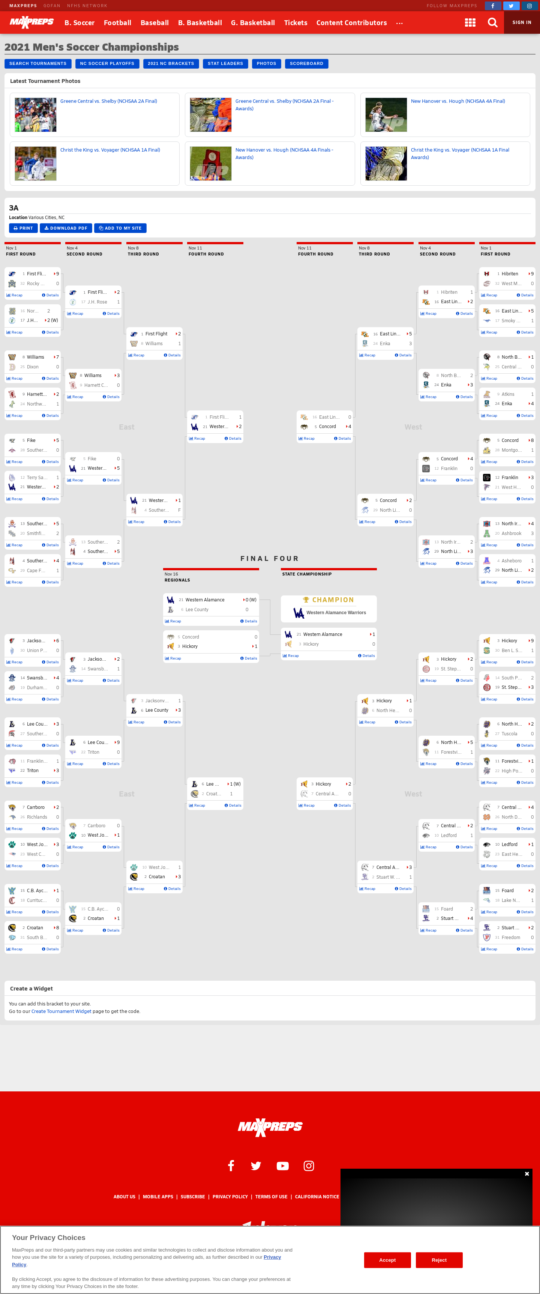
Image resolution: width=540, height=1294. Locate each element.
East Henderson (518, 854)
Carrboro (36, 807)
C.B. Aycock (39, 890)
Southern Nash (42, 561)
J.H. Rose (36, 320)
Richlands (37, 817)
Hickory (509, 640)
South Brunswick (44, 937)
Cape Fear (37, 570)
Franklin (510, 477)
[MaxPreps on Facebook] (493, 6)
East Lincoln (514, 311)
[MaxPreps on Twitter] (511, 6)
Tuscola (510, 733)
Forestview (513, 761)
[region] (270, 1260)
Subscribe (193, 1196)
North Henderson (519, 724)
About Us (124, 1196)
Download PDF (66, 228)
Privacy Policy (230, 1196)
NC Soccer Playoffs (107, 63)
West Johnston (42, 844)
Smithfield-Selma (44, 533)
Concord (510, 440)
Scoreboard (306, 63)
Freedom (511, 937)
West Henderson (519, 487)
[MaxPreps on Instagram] (530, 6)
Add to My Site (120, 228)
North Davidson (518, 817)
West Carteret (41, 854)
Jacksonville (39, 640)
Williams (35, 357)
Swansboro (38, 678)
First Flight (38, 274)
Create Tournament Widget (62, 1011)
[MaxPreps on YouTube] (283, 1165)
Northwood (38, 404)
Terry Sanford (40, 477)
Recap (14, 295)
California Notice (317, 1196)
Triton (33, 770)
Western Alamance (46, 487)
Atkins (508, 394)
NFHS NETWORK (87, 5)
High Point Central (520, 771)
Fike (31, 440)
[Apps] (470, 22)
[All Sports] (400, 22)
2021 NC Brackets (171, 63)
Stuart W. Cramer (519, 927)
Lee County (38, 724)
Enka (507, 403)
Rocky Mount (40, 283)
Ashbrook (511, 533)
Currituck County (43, 900)
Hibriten (510, 274)
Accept (387, 1260)
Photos (266, 63)
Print (23, 228)
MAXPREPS (23, 5)
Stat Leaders (225, 63)
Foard (508, 890)
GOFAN (52, 5)
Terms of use (271, 1196)
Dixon (33, 367)
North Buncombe (519, 357)
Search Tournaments (38, 63)
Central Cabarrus (519, 367)
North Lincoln (515, 570)
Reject (439, 1260)
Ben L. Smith (514, 650)
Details (50, 295)
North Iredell (514, 523)
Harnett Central (42, 394)
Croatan (35, 927)
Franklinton (38, 761)
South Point (514, 678)
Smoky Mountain (519, 320)
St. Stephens (515, 687)
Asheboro (512, 561)
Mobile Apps (158, 1196)
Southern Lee (40, 523)
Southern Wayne (44, 450)
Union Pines (39, 650)
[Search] (493, 22)
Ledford (510, 844)
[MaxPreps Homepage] (270, 1127)
